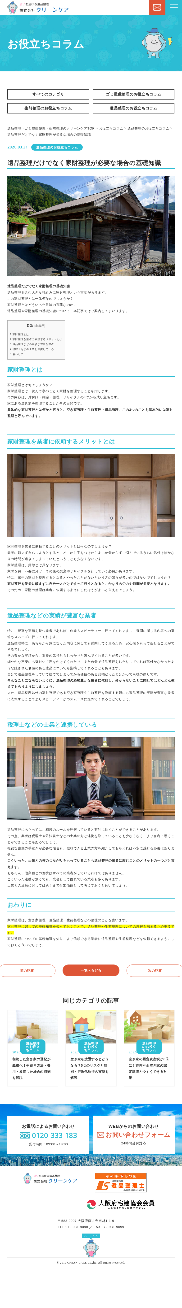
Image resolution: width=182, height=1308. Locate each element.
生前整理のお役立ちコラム (48, 108)
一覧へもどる (91, 970)
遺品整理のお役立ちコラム (133, 108)
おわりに (17, 354)
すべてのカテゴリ (48, 94)
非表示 (39, 325)
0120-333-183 (54, 1135)
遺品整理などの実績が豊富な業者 (32, 344)
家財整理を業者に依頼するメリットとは (36, 339)
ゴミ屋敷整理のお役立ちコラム (133, 94)
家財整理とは (19, 334)
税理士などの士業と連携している (32, 349)
